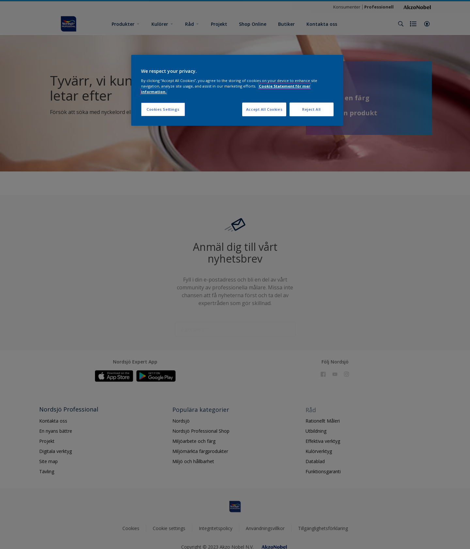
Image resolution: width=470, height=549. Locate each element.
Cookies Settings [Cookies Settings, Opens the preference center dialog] (163, 109)
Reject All (311, 109)
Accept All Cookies (264, 109)
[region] (237, 90)
